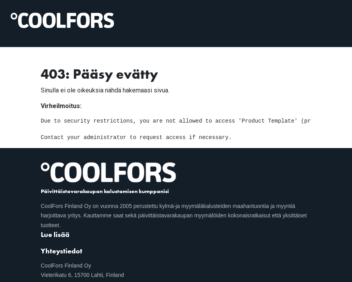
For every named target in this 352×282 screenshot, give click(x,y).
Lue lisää (55, 234)
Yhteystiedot (61, 250)
